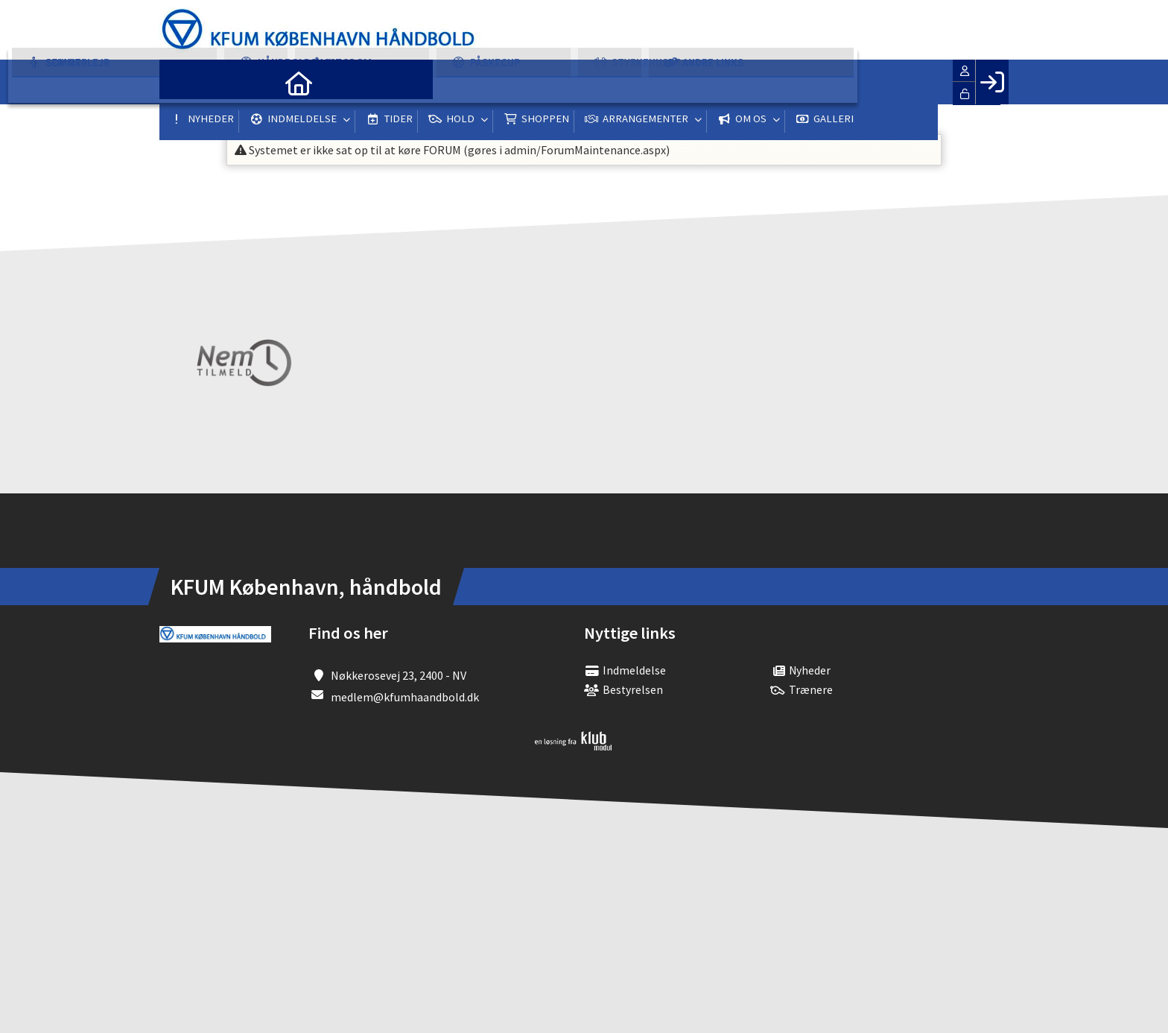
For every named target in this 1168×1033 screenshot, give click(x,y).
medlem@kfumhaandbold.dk (405, 696)
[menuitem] (181, 82)
